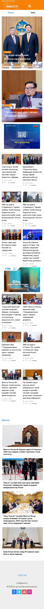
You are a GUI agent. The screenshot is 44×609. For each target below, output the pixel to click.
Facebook (14, 592)
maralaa (12, 183)
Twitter (19, 592)
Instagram (29, 592)
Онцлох (11, 13)
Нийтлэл (5, 420)
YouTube (24, 592)
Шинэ (33, 13)
